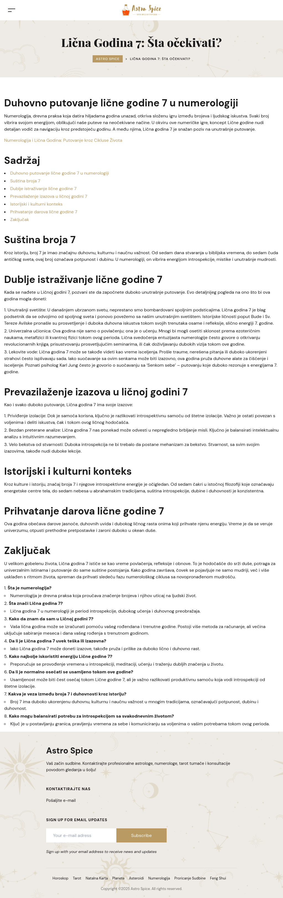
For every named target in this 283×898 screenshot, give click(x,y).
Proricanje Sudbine (190, 878)
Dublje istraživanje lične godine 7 (43, 188)
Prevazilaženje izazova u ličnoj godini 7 (48, 196)
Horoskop (60, 878)
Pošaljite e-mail (61, 800)
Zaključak (19, 219)
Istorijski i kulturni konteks (36, 204)
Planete (118, 878)
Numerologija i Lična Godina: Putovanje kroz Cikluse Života (63, 140)
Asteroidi (136, 878)
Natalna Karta (97, 878)
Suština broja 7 (25, 181)
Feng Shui (218, 878)
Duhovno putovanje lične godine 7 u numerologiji (59, 173)
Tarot (77, 878)
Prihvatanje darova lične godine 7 (43, 212)
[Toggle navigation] (11, 10)
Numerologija (159, 878)
